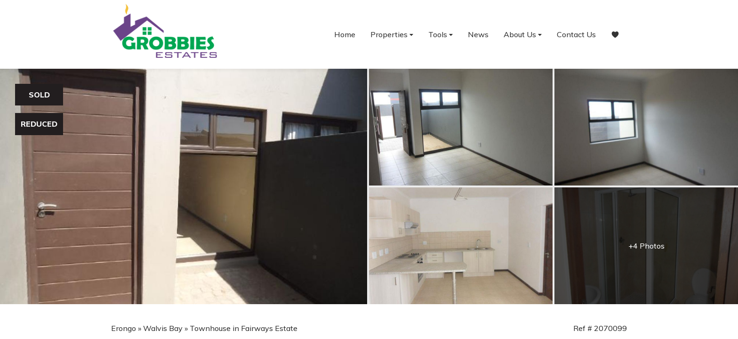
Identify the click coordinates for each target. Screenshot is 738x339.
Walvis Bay (163, 328)
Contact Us (576, 34)
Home (344, 34)
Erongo (123, 328)
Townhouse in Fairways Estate (243, 328)
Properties (391, 34)
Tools (440, 34)
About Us (523, 34)
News (478, 34)
